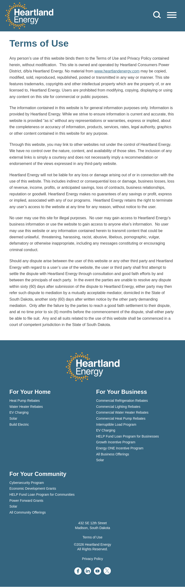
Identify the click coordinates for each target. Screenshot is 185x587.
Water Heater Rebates (26, 407)
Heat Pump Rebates (24, 401)
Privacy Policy (92, 559)
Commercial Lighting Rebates (118, 407)
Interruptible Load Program (116, 424)
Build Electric (19, 424)
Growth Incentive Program (115, 442)
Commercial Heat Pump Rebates (120, 419)
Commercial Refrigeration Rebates (122, 401)
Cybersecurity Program (26, 483)
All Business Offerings (112, 454)
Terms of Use (92, 537)
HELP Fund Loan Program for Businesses (127, 436)
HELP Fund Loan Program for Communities (42, 495)
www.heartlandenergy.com (116, 71)
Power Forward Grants (26, 500)
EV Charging (18, 413)
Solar (13, 419)
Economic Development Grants (32, 489)
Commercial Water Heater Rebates (122, 413)
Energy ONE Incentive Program (119, 448)
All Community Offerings (27, 512)
